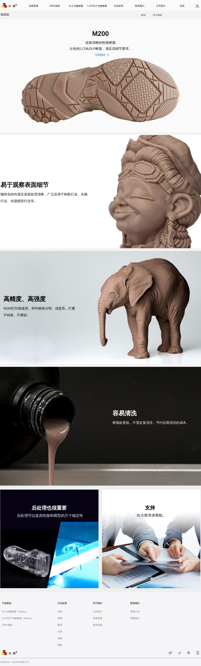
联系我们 (139, 6)
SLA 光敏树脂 (76, 6)
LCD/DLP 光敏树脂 (97, 6)
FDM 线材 (54, 6)
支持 (182, 6)
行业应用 (118, 6)
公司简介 (161, 6)
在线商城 (33, 6)
